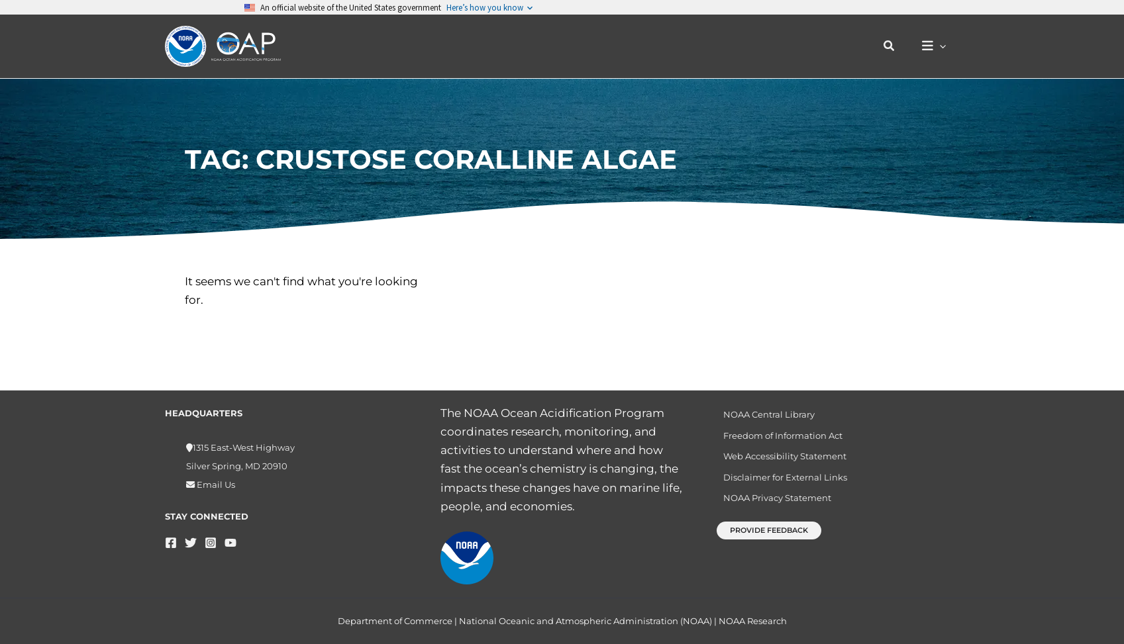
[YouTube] (230, 543)
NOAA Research (753, 621)
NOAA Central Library (764, 415)
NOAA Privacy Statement (773, 505)
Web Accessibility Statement (780, 460)
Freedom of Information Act (778, 437)
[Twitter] (191, 543)
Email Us (215, 484)
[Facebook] (171, 543)
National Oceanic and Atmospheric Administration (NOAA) (585, 621)
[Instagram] (211, 543)
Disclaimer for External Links (781, 482)
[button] (896, 46)
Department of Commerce (395, 621)
